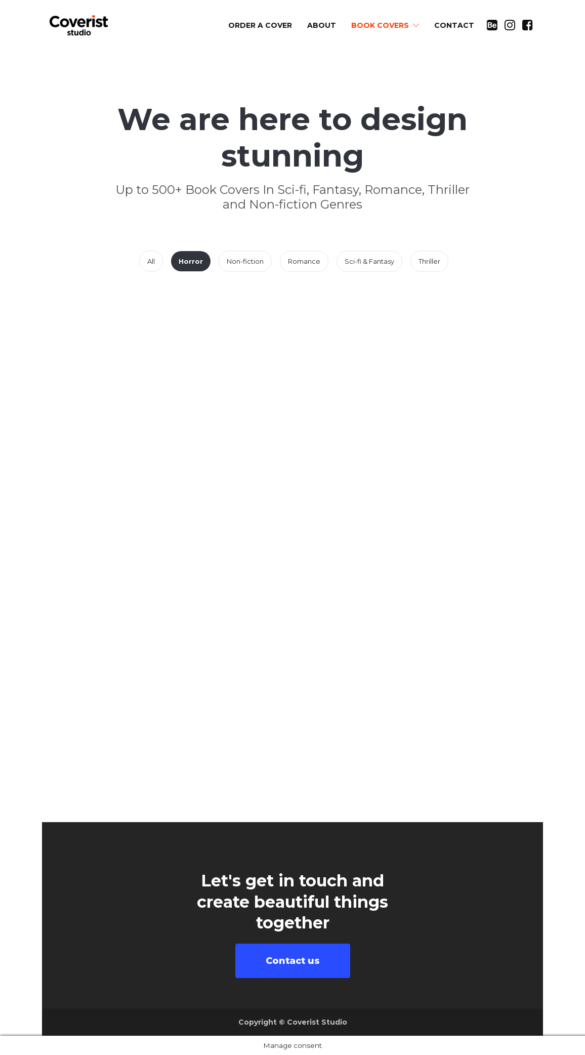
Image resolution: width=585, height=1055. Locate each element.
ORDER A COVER (260, 25)
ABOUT (321, 25)
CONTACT (454, 25)
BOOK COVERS (380, 25)
